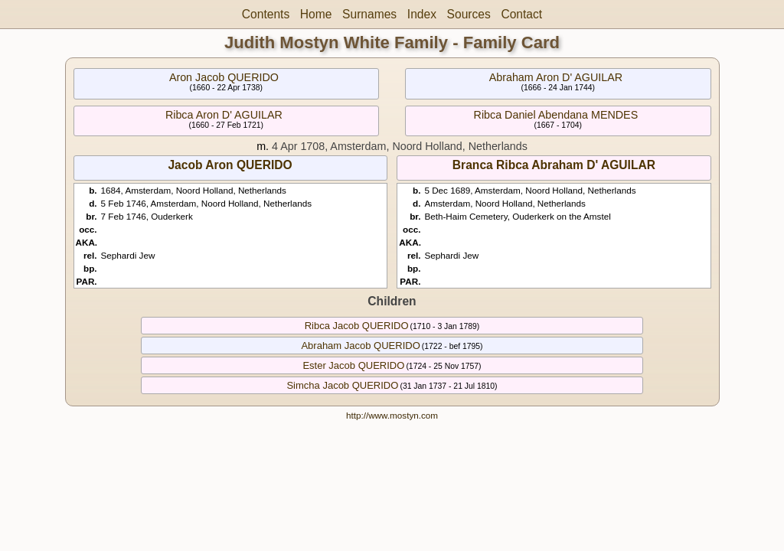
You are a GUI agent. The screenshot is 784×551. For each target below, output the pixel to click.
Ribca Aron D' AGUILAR (224, 115)
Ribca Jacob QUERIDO (357, 325)
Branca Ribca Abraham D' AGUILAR (553, 164)
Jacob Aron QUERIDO (230, 164)
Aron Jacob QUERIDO (224, 77)
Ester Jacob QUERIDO (353, 365)
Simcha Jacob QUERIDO (342, 385)
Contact (521, 14)
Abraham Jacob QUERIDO (360, 345)
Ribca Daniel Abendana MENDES (556, 115)
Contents (265, 14)
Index (421, 14)
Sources (469, 14)
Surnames (369, 14)
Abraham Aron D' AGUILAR (555, 77)
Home (316, 14)
